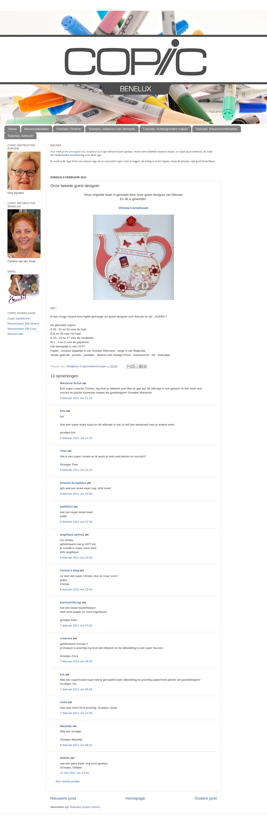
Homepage (135, 798)
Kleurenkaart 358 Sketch (23, 323)
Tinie (63, 450)
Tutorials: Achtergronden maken (165, 129)
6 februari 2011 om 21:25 (76, 438)
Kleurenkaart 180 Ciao (21, 328)
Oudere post (206, 798)
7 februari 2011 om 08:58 (76, 689)
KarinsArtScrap (70, 602)
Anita (63, 702)
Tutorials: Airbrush (20, 136)
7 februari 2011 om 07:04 (76, 625)
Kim (63, 411)
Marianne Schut (71, 383)
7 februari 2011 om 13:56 (76, 713)
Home (12, 129)
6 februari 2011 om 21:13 (76, 398)
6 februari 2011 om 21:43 (76, 469)
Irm (62, 674)
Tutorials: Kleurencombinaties (216, 129)
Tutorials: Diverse (68, 129)
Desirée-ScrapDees (73, 482)
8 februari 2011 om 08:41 (76, 745)
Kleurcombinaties (36, 129)
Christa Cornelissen (133, 208)
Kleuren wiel (15, 333)
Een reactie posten (68, 781)
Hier (53, 151)
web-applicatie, (77, 151)
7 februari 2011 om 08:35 (76, 661)
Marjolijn (66, 726)
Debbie (65, 757)
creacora (66, 638)
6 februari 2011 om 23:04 (76, 557)
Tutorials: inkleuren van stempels (111, 129)
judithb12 (66, 506)
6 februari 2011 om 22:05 (76, 493)
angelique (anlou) (72, 534)
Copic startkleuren (19, 318)
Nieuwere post (63, 798)
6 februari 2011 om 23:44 (76, 589)
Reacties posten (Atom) (85, 807)
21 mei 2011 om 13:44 (74, 772)
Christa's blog (69, 570)
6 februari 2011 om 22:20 (76, 521)
